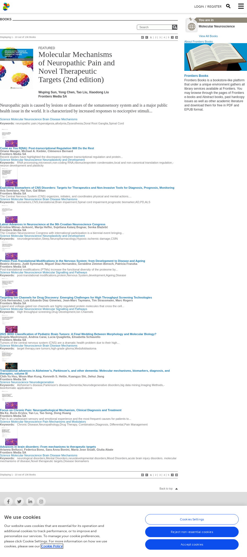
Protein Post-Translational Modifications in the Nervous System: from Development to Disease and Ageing (72, 260)
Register (214, 6)
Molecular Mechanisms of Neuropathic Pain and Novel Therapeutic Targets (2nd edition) (76, 67)
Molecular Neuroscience (26, 119)
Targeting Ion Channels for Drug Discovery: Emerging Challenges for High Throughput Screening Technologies (76, 297)
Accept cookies (192, 547)
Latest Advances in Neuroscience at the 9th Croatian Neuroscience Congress (52, 224)
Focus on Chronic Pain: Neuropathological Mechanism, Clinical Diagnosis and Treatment (60, 410)
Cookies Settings (192, 522)
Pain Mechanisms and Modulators (64, 421)
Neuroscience (19, 382)
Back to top (166, 488)
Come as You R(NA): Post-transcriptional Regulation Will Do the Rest (47, 148)
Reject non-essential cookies (192, 534)
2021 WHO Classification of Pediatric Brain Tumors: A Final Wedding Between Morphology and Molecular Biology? (78, 334)
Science (5, 119)
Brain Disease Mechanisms (60, 119)
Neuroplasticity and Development (64, 159)
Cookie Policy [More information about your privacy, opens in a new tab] (52, 549)
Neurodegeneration (42, 382)
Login (199, 6)
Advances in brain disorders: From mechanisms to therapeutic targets (48, 446)
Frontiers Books (196, 76)
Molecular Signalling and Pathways (65, 272)
